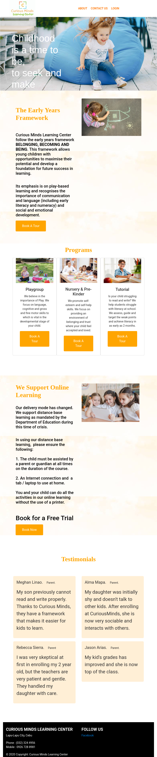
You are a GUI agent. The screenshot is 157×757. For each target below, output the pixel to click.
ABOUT (82, 8)
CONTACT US (99, 8)
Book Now (29, 530)
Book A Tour (31, 226)
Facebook (88, 735)
